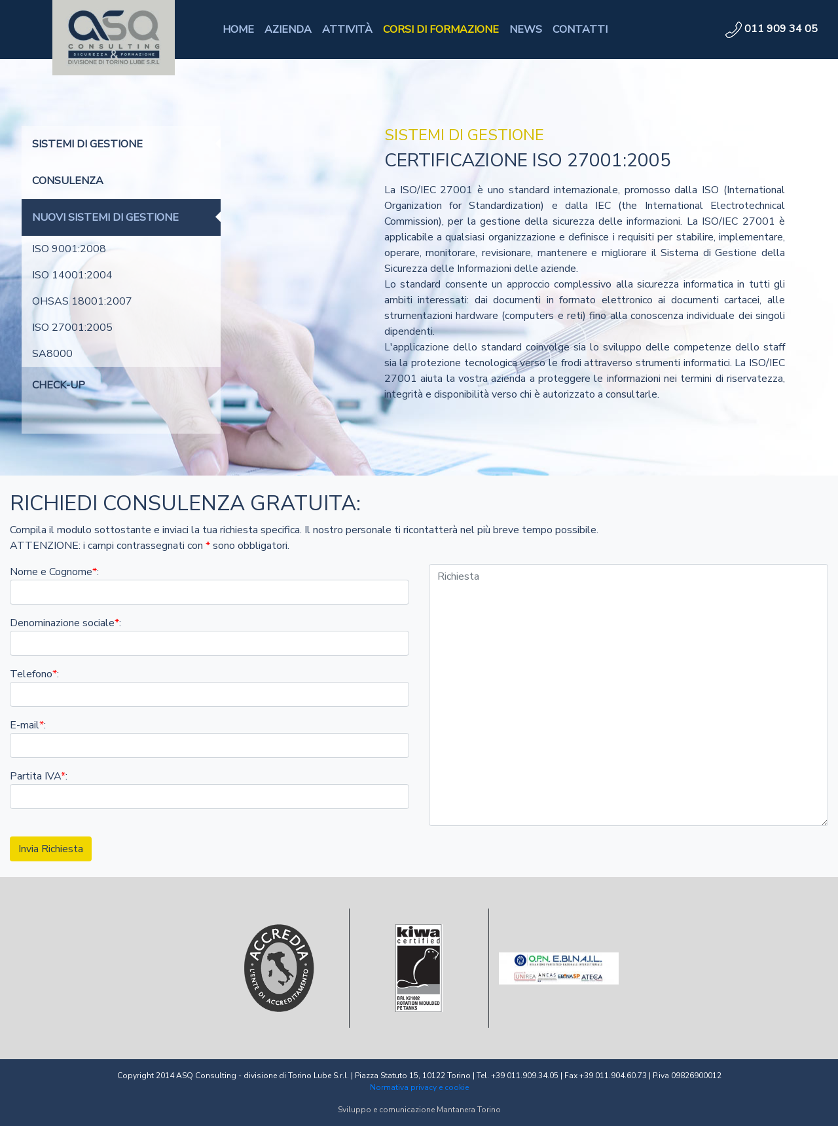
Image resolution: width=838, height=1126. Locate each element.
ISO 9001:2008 (69, 249)
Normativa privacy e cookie (419, 1087)
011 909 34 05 (771, 29)
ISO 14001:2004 (72, 275)
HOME (238, 29)
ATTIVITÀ (347, 29)
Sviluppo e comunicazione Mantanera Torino (419, 1109)
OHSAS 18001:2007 (82, 301)
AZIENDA (288, 29)
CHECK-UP (58, 385)
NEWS (525, 29)
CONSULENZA (67, 181)
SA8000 (52, 354)
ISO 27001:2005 (72, 327)
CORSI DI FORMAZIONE (441, 29)
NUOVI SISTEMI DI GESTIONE (105, 217)
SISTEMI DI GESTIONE (87, 144)
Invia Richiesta (50, 849)
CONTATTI (580, 29)
